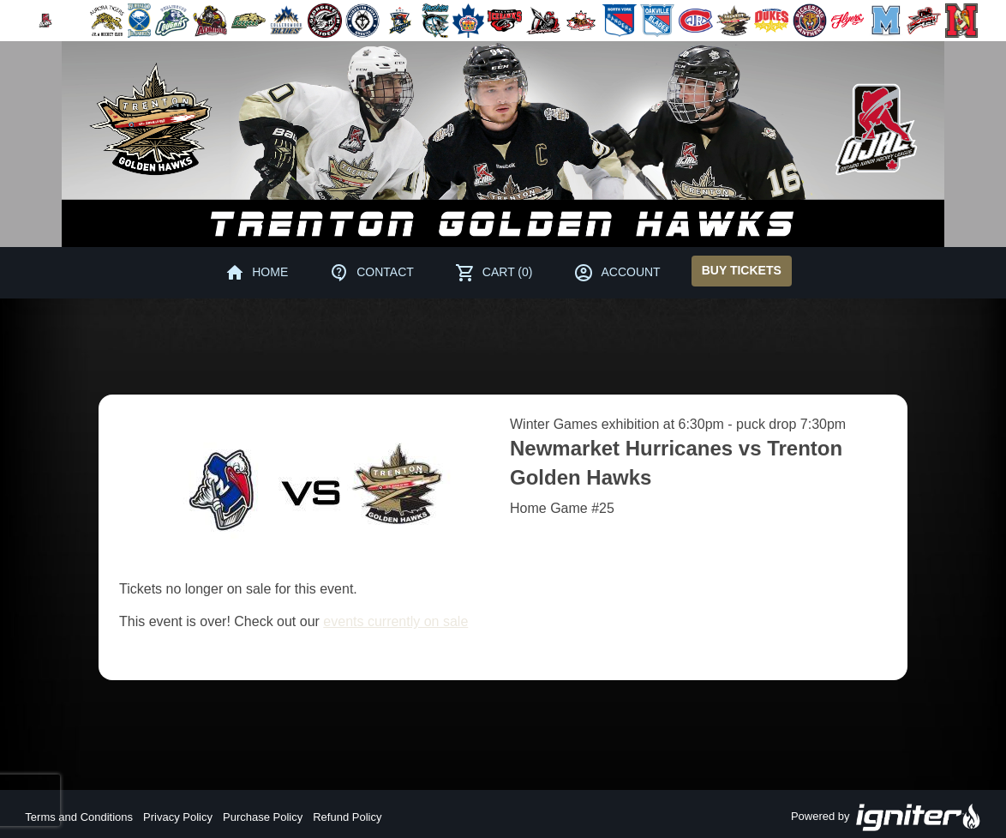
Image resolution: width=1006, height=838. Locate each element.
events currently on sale (395, 621)
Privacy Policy (178, 817)
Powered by (886, 817)
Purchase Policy (262, 817)
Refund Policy (347, 817)
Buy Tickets (741, 270)
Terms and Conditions (79, 817)
